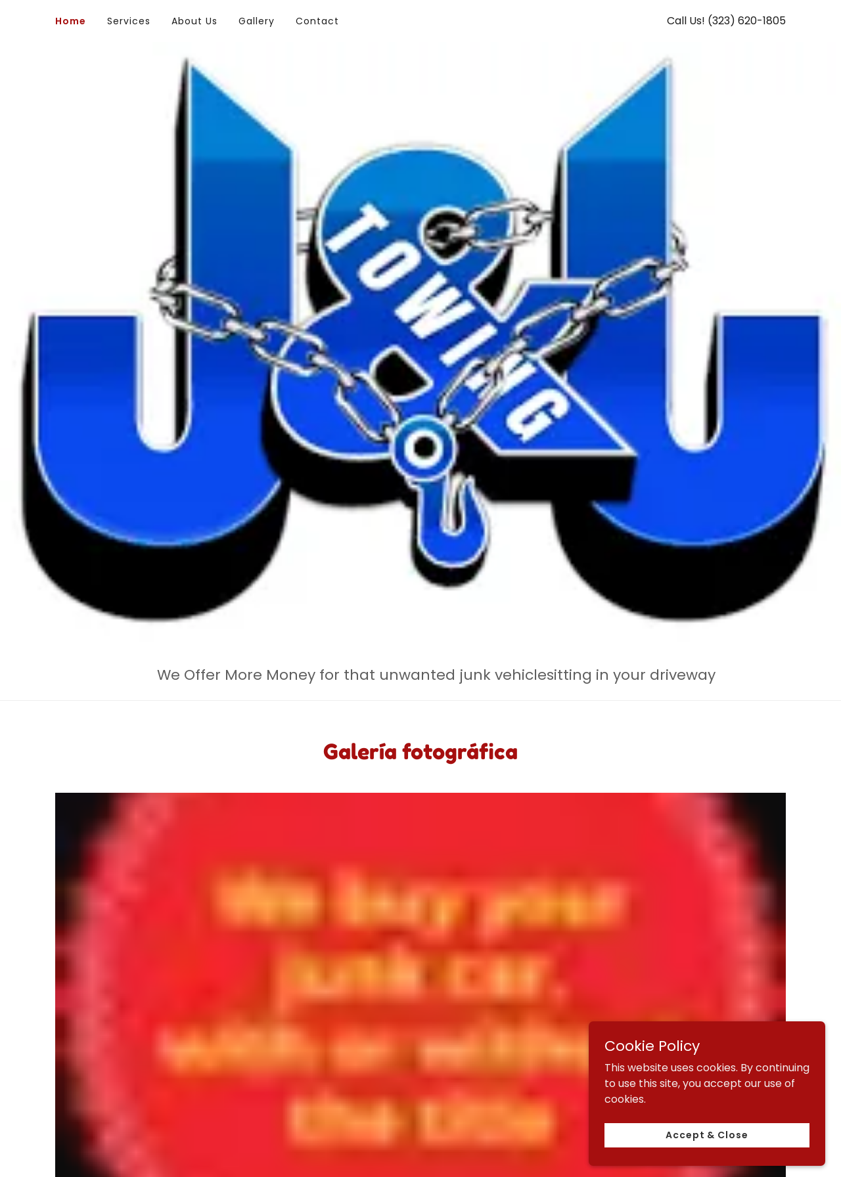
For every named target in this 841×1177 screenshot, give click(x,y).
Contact (317, 21)
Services (128, 21)
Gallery (257, 21)
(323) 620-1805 (747, 20)
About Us (194, 21)
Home (70, 21)
